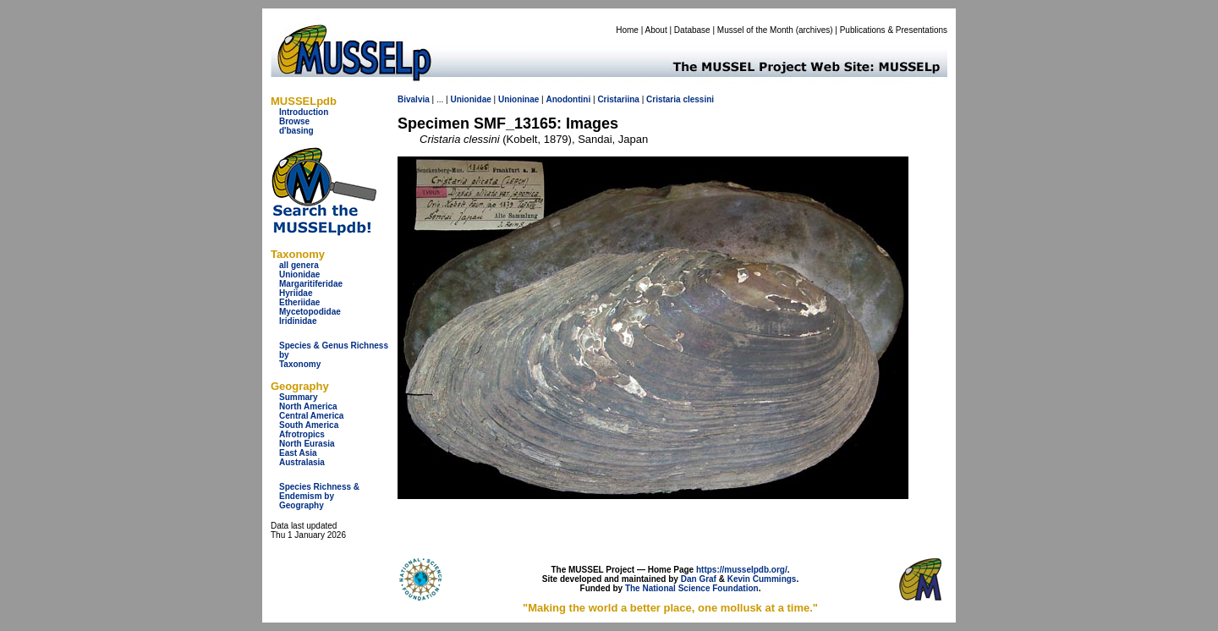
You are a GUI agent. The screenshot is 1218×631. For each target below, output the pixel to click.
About (656, 30)
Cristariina (618, 99)
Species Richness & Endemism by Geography (319, 496)
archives (814, 30)
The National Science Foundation (692, 588)
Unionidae (299, 274)
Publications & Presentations (893, 30)
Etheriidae (299, 302)
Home (627, 30)
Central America (311, 415)
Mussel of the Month (755, 30)
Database (692, 30)
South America (308, 425)
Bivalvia (414, 99)
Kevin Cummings (762, 579)
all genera (299, 265)
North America (308, 406)
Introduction (303, 112)
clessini (698, 99)
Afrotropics (302, 434)
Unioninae (518, 99)
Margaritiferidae (311, 283)
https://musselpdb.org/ (741, 569)
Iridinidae (297, 321)
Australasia (302, 462)
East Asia (298, 453)
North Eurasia (307, 443)
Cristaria (663, 99)
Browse (294, 121)
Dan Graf (698, 579)
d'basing (296, 130)
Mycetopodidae (310, 311)
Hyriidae (295, 293)
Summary (298, 397)
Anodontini (568, 99)
